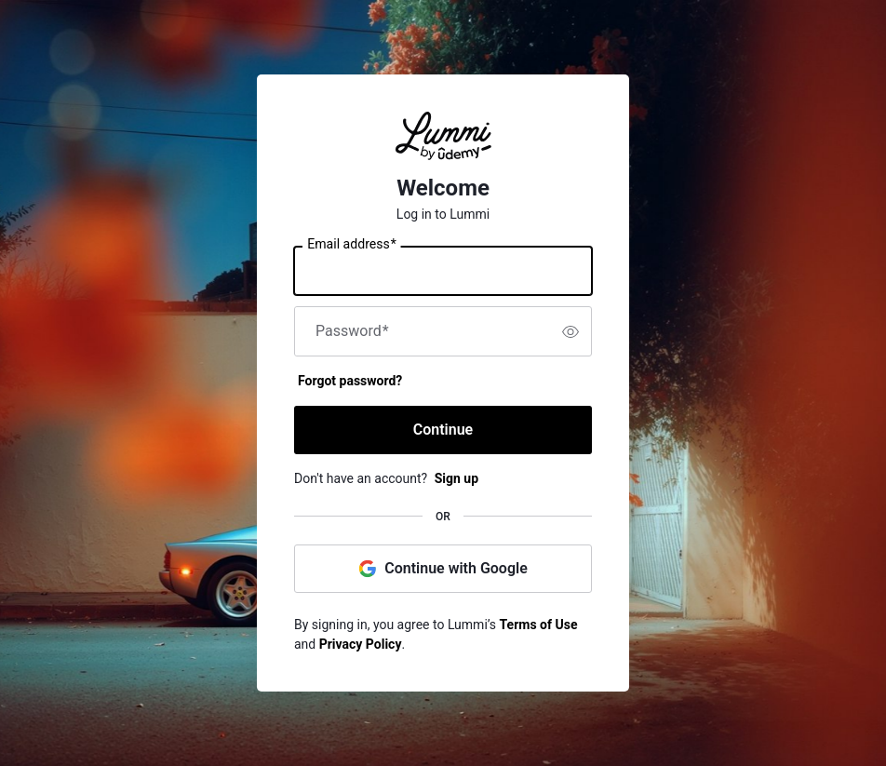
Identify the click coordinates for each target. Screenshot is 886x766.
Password (352, 331)
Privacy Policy (360, 644)
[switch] (570, 331)
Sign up (456, 478)
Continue (443, 429)
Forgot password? (350, 380)
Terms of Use (539, 624)
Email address (351, 244)
